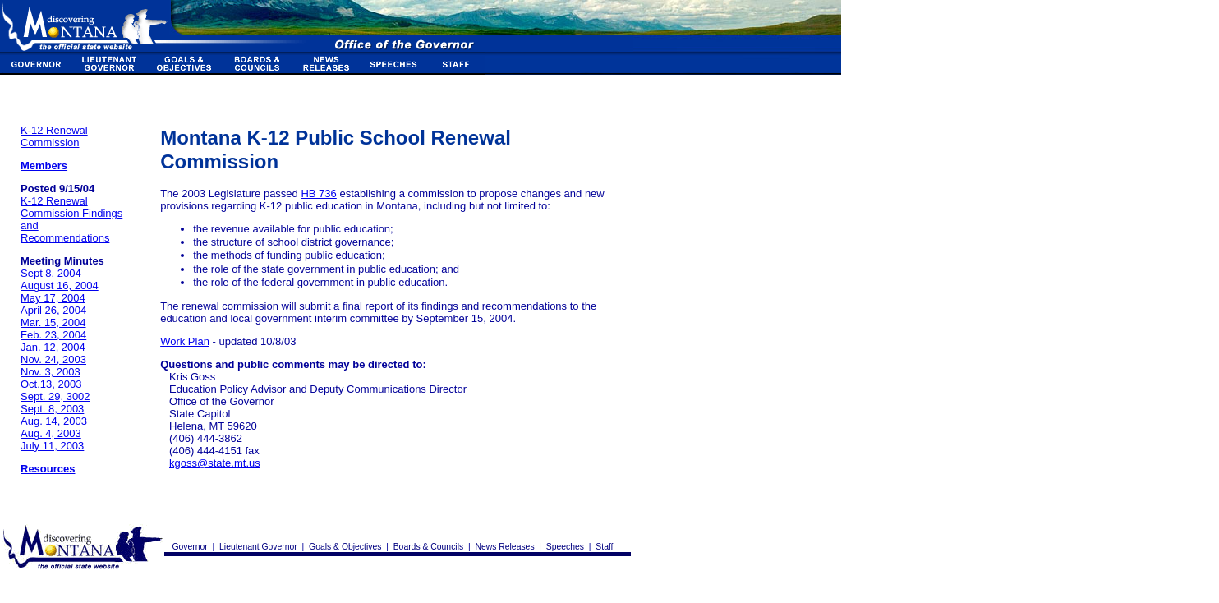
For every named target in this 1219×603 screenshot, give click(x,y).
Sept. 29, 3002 (55, 396)
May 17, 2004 (53, 298)
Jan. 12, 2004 (53, 347)
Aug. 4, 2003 (51, 433)
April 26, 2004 (53, 310)
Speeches (565, 546)
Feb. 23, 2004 (53, 335)
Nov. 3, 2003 (50, 372)
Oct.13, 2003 (51, 384)
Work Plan (184, 341)
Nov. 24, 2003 (53, 359)
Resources (48, 469)
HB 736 (318, 193)
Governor (190, 546)
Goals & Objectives (345, 546)
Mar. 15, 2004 (53, 322)
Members (44, 165)
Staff (604, 546)
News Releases (504, 546)
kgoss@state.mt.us (214, 463)
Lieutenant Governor (258, 546)
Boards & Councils (428, 546)
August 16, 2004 (60, 285)
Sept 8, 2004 (51, 273)
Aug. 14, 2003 (54, 421)
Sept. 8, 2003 (52, 409)
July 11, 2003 (52, 446)
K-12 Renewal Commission (54, 136)
